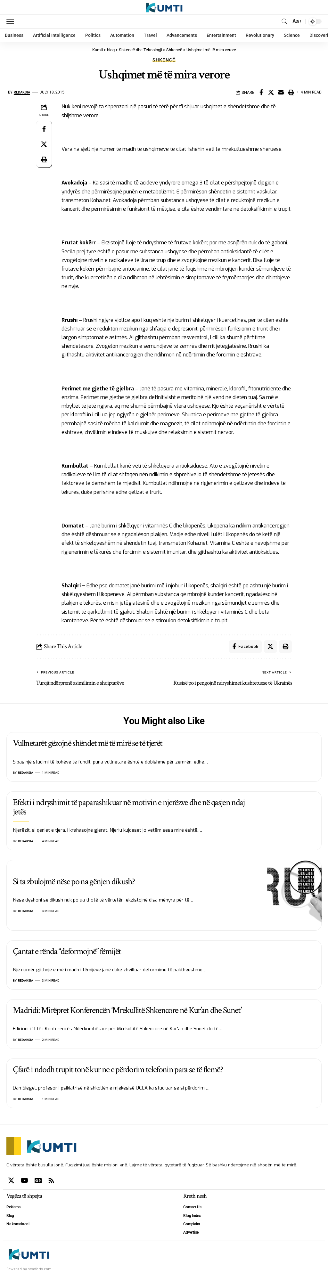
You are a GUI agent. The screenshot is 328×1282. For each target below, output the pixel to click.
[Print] (290, 92)
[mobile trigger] (11, 21)
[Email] (280, 92)
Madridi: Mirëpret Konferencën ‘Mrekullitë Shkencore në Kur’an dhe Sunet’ (127, 1010)
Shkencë (164, 60)
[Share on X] (270, 92)
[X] (11, 1180)
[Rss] (51, 1180)
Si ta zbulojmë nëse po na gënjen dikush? (74, 881)
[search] (284, 21)
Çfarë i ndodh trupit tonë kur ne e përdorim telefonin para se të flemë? (118, 1069)
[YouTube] (24, 1180)
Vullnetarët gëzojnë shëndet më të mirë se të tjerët (87, 743)
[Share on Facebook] (261, 92)
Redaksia (23, 92)
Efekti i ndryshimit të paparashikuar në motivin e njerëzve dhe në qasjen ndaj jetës (129, 807)
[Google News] (38, 1180)
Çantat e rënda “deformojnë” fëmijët (67, 951)
